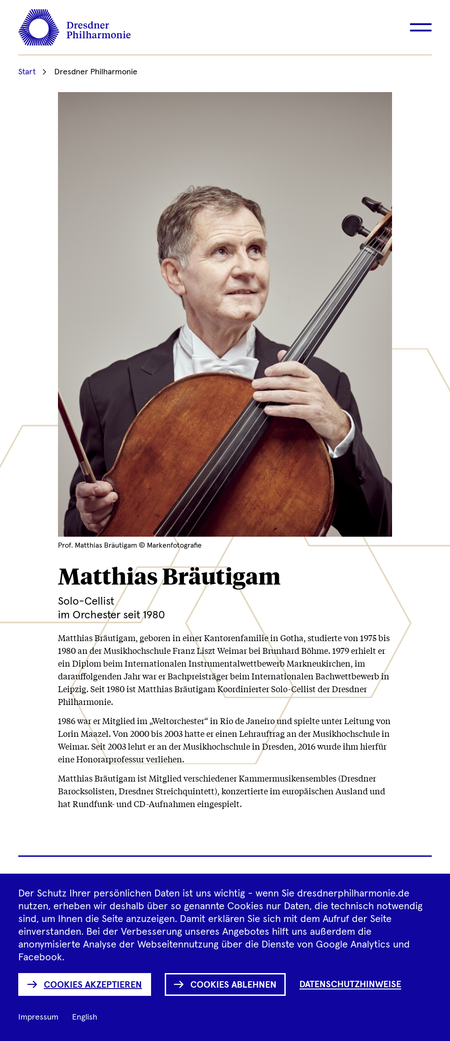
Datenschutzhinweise (350, 984)
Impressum (38, 1017)
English (84, 1017)
